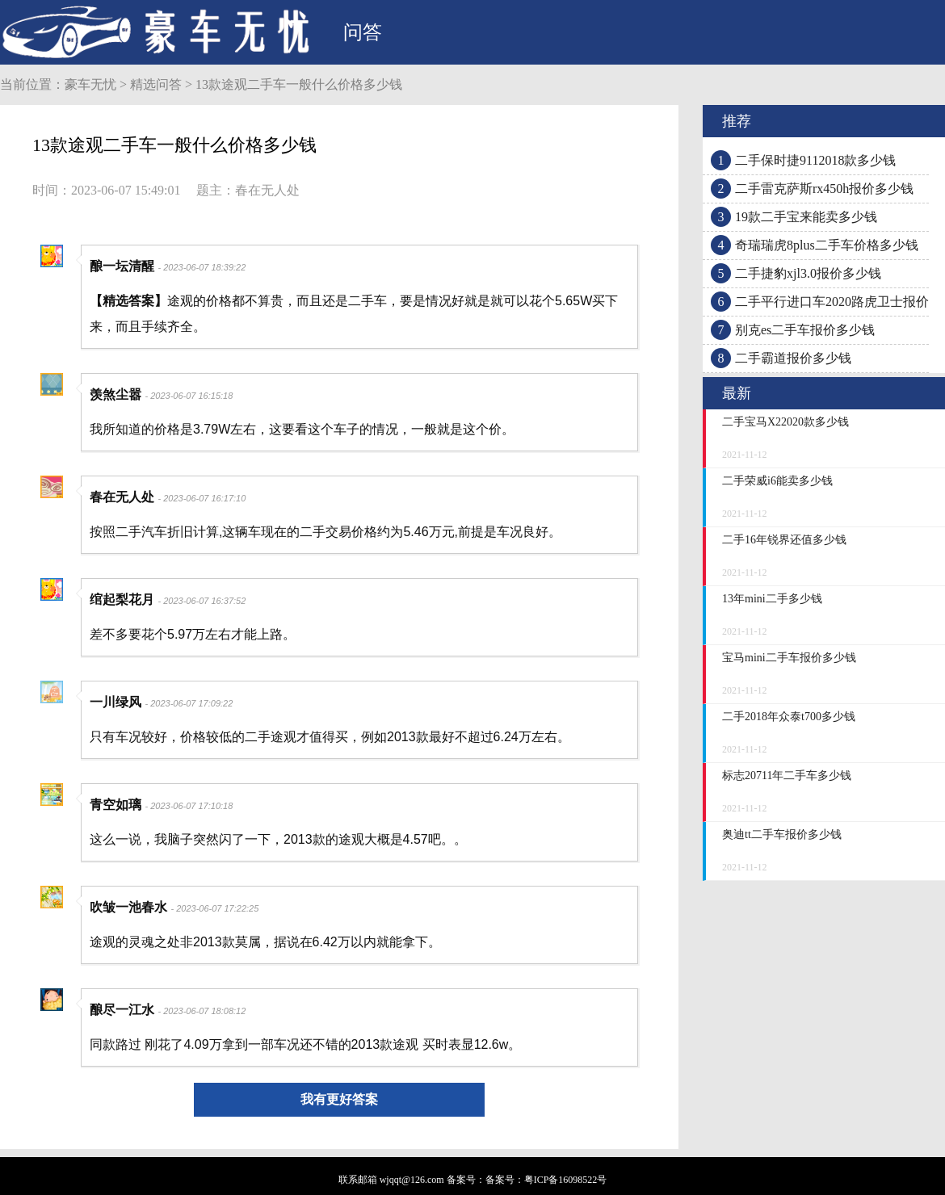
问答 (362, 32)
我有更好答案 (339, 1099)
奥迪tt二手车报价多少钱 (782, 834)
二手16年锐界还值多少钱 (784, 540)
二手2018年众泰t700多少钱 (788, 717)
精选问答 (156, 84)
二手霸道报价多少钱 (793, 358)
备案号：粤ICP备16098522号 (546, 1179)
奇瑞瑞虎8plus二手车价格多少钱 (826, 245)
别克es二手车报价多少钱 (805, 330)
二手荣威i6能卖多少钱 (777, 481)
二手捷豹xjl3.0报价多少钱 (808, 273)
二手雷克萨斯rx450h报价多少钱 (824, 188)
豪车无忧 (90, 84)
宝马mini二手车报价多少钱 (789, 658)
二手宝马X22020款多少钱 (785, 422)
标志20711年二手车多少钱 (786, 775)
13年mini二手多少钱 (772, 599)
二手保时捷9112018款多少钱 (815, 160)
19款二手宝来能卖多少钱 (806, 217)
